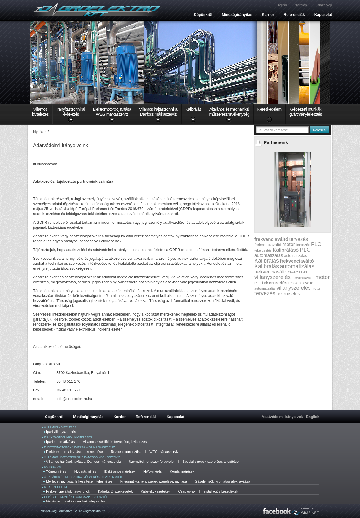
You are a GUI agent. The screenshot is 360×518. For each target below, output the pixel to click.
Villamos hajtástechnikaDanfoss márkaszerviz (158, 112)
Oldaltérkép (323, 5)
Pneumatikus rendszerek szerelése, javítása (153, 481)
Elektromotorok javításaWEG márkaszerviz (112, 112)
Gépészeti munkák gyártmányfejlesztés (76, 496)
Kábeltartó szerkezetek (115, 491)
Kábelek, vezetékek (155, 491)
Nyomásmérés (85, 471)
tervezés (298, 239)
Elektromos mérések (119, 471)
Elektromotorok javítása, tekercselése (74, 451)
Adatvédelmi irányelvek (282, 417)
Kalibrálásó (286, 250)
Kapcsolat (323, 14)
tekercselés (263, 250)
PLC (316, 244)
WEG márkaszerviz (163, 451)
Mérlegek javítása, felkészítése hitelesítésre (79, 481)
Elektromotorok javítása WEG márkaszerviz (79, 447)
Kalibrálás (193, 109)
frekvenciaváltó (271, 239)
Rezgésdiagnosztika (126, 451)
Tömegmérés (56, 471)
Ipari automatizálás (60, 442)
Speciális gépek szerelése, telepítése (210, 461)
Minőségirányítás (237, 14)
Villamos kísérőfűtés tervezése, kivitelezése (115, 442)
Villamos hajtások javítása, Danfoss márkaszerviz (83, 461)
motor (288, 244)
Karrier (268, 14)
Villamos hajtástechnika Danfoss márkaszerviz (82, 457)
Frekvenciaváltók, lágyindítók (68, 491)
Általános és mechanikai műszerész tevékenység (83, 477)
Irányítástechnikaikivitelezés (71, 112)
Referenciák (294, 14)
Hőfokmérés (152, 471)
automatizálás (268, 255)
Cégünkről (203, 14)
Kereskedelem (269, 109)
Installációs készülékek (221, 491)
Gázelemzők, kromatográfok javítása (222, 481)
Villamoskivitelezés (40, 112)
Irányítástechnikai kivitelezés (68, 437)
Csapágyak (186, 491)
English (281, 5)
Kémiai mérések (182, 471)
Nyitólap (301, 5)
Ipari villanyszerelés (61, 432)
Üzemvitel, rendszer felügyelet (151, 461)
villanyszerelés (272, 277)
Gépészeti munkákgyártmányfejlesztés (305, 112)
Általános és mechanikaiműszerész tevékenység (229, 112)
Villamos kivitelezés (60, 427)
